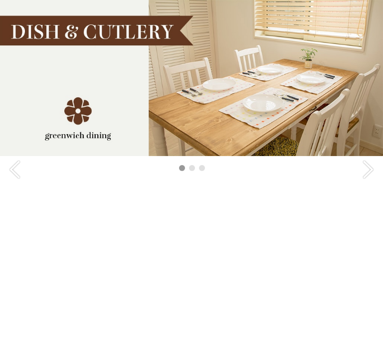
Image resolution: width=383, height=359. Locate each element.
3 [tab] (202, 168)
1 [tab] (182, 168)
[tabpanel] (191, 78)
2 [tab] (192, 168)
